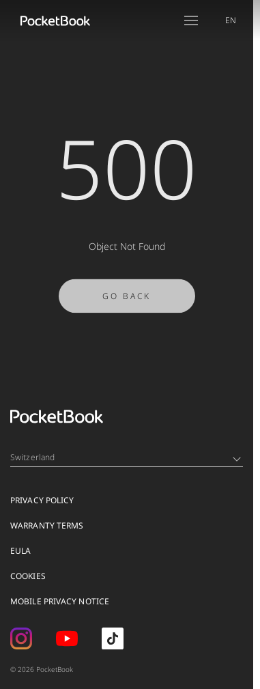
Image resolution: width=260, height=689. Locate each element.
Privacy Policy (42, 500)
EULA (20, 551)
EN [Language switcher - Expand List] (230, 20)
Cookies (28, 576)
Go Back (126, 299)
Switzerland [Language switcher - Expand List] (125, 457)
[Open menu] (191, 20)
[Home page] (55, 20)
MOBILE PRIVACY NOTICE (59, 601)
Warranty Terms (46, 525)
